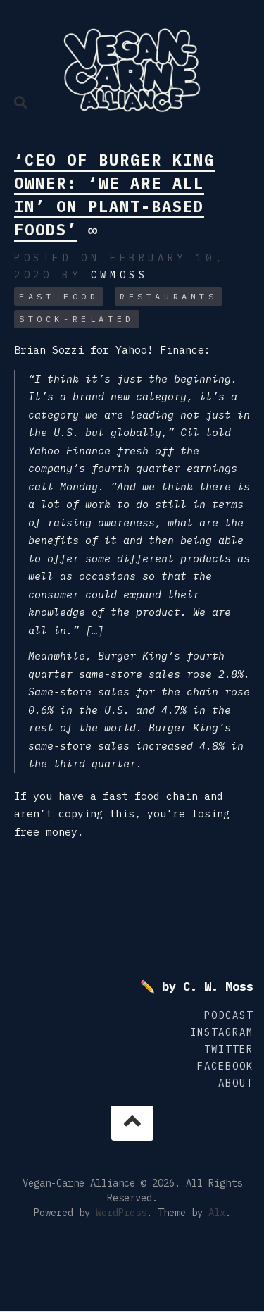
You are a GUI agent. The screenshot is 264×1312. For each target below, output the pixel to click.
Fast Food (59, 296)
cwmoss (120, 274)
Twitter (228, 1049)
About (235, 1083)
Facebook (225, 1066)
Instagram (221, 1032)
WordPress (121, 1212)
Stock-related (76, 319)
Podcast (228, 1015)
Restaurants (169, 296)
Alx (216, 1212)
